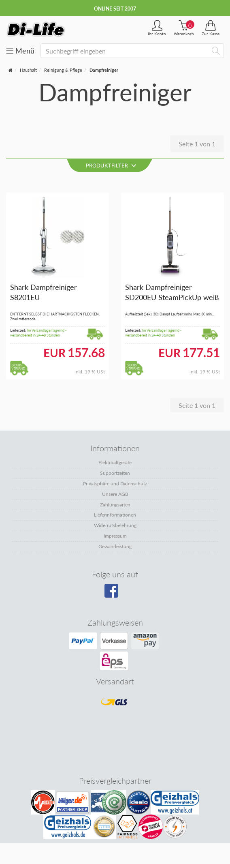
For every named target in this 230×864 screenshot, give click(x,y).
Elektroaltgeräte (115, 462)
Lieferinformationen (115, 515)
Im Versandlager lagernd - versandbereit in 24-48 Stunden (38, 333)
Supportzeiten (115, 473)
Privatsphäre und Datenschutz (115, 483)
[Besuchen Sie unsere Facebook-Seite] (114, 593)
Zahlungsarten (115, 505)
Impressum (115, 536)
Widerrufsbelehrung (115, 525)
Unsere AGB (115, 494)
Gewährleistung (115, 546)
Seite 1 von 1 (197, 144)
